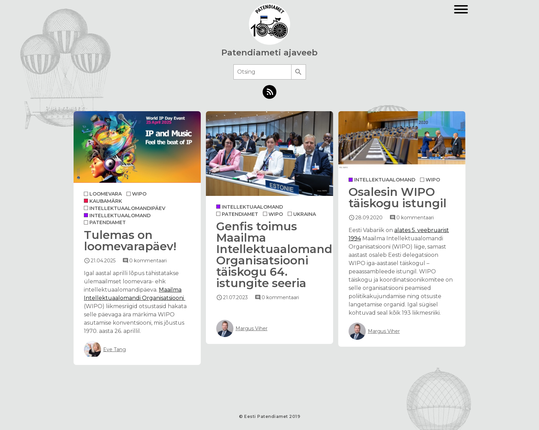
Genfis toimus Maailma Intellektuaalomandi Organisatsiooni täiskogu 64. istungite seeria (276, 254)
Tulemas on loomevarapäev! (130, 240)
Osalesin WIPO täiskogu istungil (398, 197)
